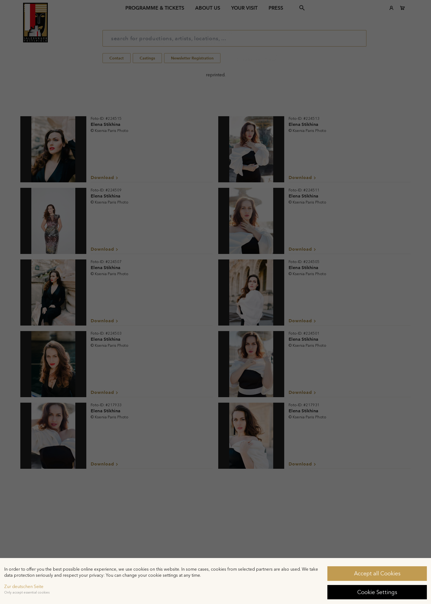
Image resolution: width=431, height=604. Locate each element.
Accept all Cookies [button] (377, 573)
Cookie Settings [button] (377, 592)
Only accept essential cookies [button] (26, 592)
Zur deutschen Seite (23, 586)
